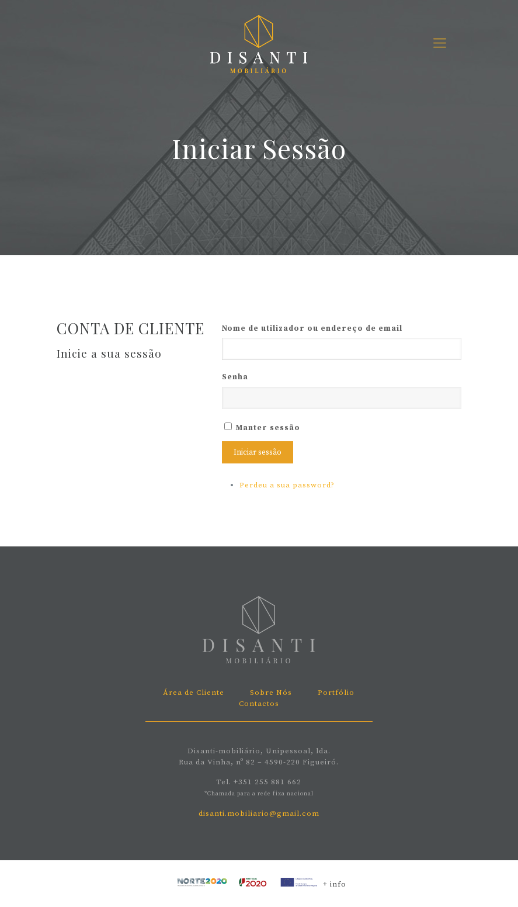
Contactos (259, 703)
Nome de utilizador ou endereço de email (312, 328)
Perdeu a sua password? (287, 485)
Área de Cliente (193, 692)
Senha (235, 377)
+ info (334, 884)
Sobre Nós (271, 692)
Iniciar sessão (257, 452)
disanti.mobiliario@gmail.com (259, 813)
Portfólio (336, 692)
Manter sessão (268, 427)
